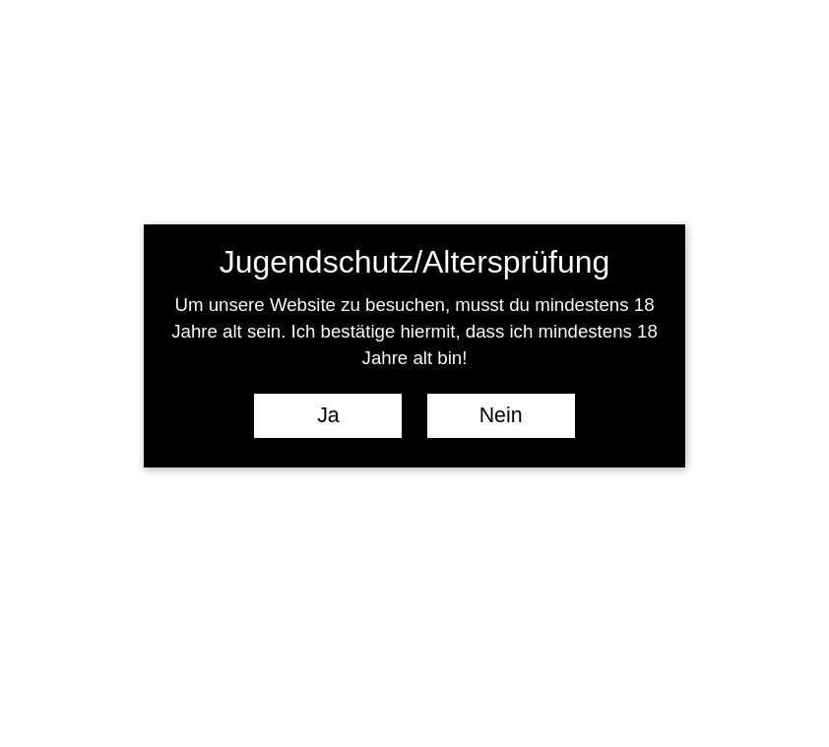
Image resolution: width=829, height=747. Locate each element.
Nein (501, 415)
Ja (328, 415)
